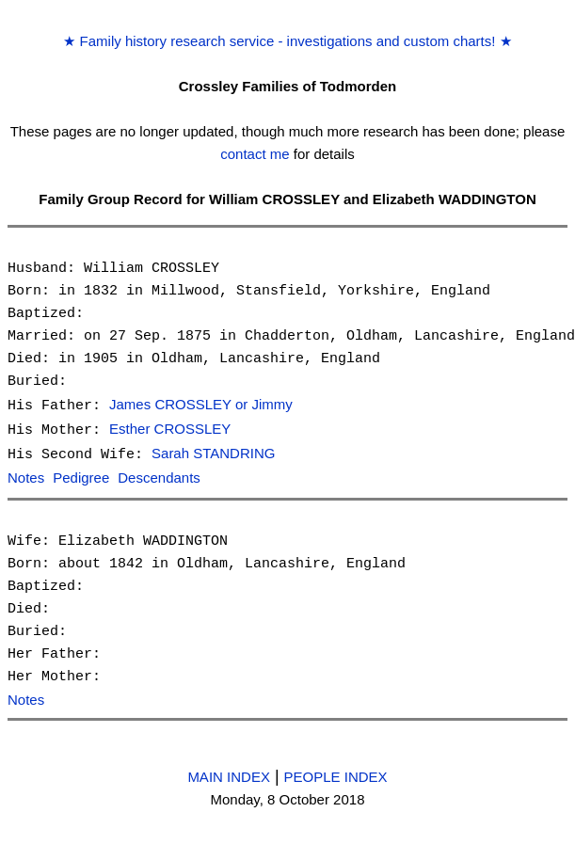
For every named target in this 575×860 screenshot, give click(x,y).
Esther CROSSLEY (170, 429)
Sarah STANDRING (213, 452)
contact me (254, 154)
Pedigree (81, 476)
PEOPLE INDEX (336, 773)
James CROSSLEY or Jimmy (201, 405)
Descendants (159, 476)
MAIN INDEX (228, 773)
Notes (26, 476)
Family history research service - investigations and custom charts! (287, 41)
